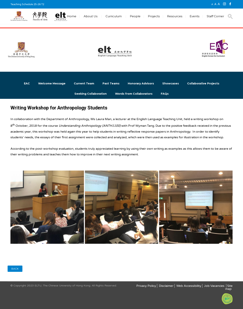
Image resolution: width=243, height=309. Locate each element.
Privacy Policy (146, 286)
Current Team (84, 83)
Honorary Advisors (141, 83)
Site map (229, 287)
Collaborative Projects (203, 83)
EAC (27, 83)
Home (71, 16)
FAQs (165, 93)
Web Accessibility (188, 286)
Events (194, 16)
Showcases (170, 83)
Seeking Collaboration (90, 93)
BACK (15, 268)
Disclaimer (166, 286)
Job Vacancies (214, 286)
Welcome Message (51, 83)
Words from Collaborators (133, 93)
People (135, 16)
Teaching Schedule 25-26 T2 (27, 4)
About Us (90, 16)
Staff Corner (215, 16)
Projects (154, 16)
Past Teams (111, 83)
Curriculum (114, 16)
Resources (174, 16)
